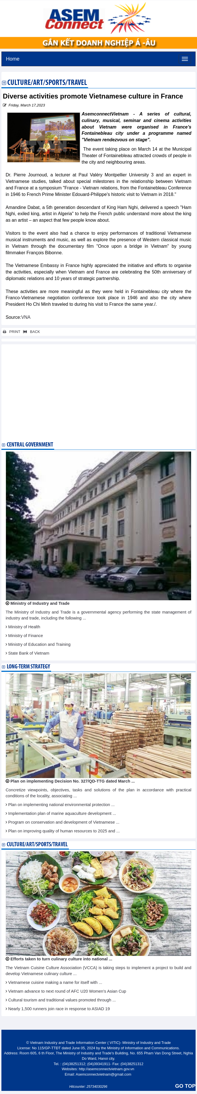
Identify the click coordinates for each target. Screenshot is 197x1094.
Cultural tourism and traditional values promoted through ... (62, 1000)
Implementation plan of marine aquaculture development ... (62, 813)
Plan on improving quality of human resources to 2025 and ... (64, 831)
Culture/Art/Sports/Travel (47, 83)
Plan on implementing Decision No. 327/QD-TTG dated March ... (72, 781)
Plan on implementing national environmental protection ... (61, 804)
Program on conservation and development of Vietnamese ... (63, 822)
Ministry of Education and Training (39, 644)
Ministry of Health (24, 627)
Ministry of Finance (25, 635)
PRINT (11, 332)
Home (12, 58)
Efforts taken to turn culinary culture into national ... (61, 959)
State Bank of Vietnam (28, 653)
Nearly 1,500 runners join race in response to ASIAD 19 (59, 1009)
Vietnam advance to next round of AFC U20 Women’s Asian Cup (67, 991)
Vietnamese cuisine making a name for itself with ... (55, 982)
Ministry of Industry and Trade (39, 603)
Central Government (30, 445)
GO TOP (185, 1086)
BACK (30, 332)
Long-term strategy (28, 667)
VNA (25, 317)
